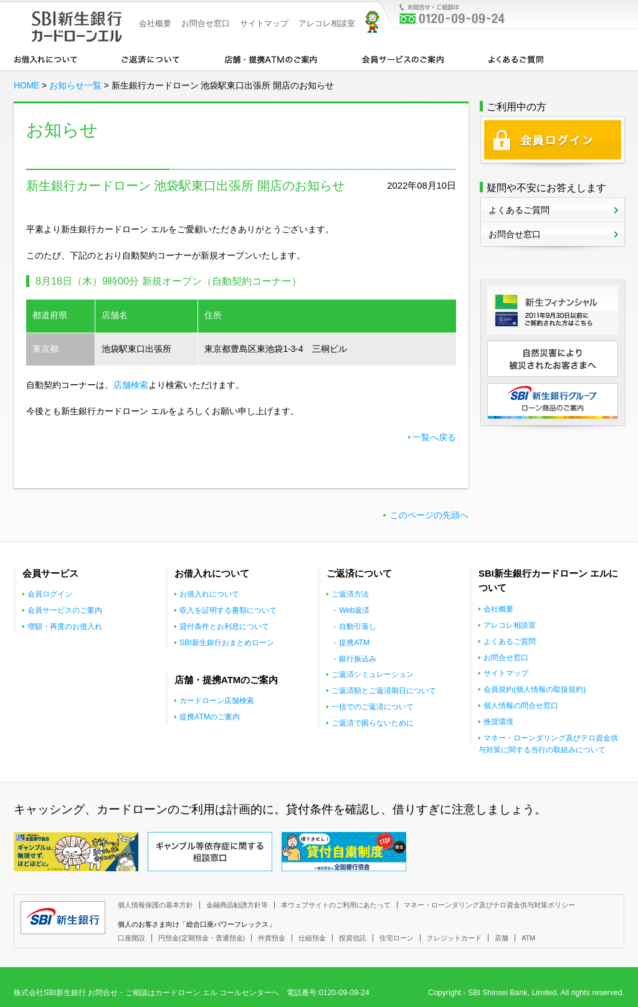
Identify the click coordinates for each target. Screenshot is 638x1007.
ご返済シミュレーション (372, 674)
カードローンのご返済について (150, 58)
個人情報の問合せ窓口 (520, 705)
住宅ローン (396, 938)
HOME (26, 85)
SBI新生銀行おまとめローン (226, 642)
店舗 (501, 938)
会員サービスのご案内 (403, 58)
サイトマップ (264, 23)
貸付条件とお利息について (224, 626)
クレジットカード (454, 938)
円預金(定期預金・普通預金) (201, 938)
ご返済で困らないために (372, 723)
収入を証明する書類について (228, 610)
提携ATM (354, 642)
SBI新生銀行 (63, 917)
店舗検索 (130, 385)
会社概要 (155, 23)
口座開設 (131, 938)
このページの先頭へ (429, 515)
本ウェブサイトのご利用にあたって (336, 905)
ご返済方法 (350, 594)
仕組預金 (312, 938)
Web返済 (354, 610)
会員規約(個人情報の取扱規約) (534, 689)
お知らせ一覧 (75, 85)
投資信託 (352, 938)
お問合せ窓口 (205, 23)
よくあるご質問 (515, 58)
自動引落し (357, 626)
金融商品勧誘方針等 (237, 905)
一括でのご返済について (372, 706)
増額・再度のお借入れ (64, 626)
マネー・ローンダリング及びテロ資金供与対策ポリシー (489, 905)
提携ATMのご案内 (209, 716)
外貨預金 (271, 938)
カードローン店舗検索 (216, 700)
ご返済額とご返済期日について (383, 690)
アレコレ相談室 (326, 23)
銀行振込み (357, 659)
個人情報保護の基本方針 (155, 905)
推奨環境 (498, 721)
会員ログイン (49, 594)
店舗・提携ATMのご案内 (271, 58)
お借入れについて (45, 58)
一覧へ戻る (434, 437)
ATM (528, 938)
